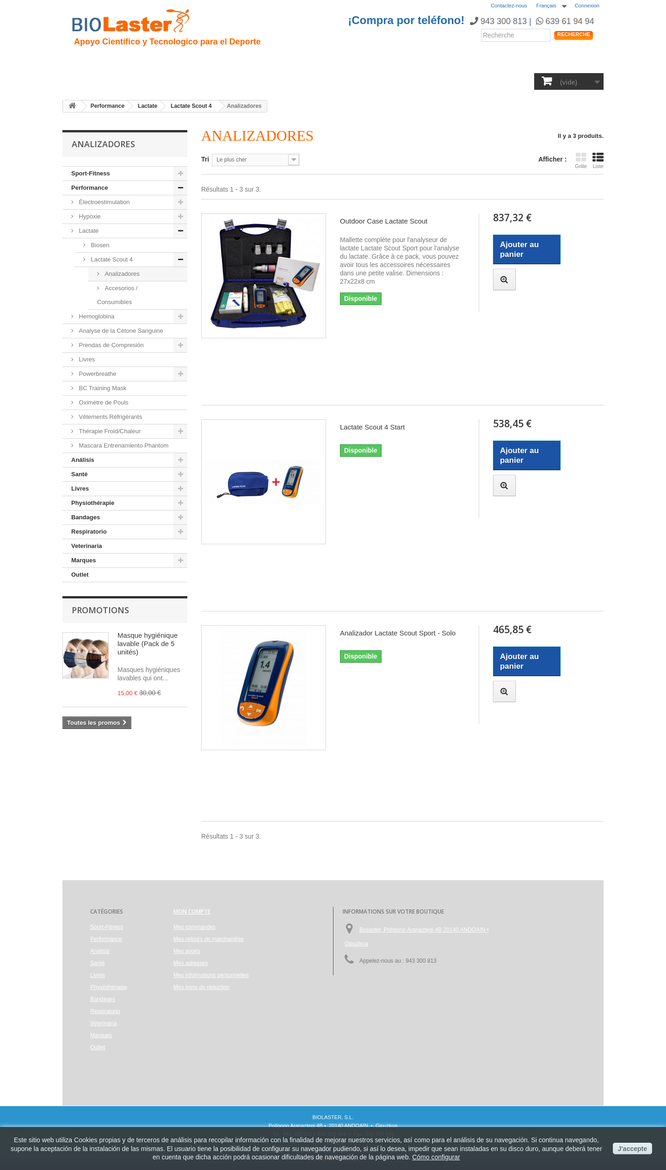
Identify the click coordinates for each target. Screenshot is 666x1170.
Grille (581, 160)
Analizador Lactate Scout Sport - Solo (398, 633)
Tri (205, 159)
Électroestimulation (103, 202)
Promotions (100, 610)
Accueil (87, 60)
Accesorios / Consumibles (117, 295)
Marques (513, 81)
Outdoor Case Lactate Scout (383, 221)
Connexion (587, 5)
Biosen (99, 245)
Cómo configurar (436, 1157)
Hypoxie (89, 216)
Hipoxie (178, 60)
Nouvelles (378, 60)
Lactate (88, 230)
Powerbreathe (97, 373)
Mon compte (191, 911)
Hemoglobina (95, 316)
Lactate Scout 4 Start (372, 427)
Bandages (368, 81)
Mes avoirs (186, 951)
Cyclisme (279, 60)
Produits (452, 60)
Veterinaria (469, 81)
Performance (328, 60)
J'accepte (632, 1148)
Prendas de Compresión (110, 345)
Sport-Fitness (97, 81)
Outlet (80, 574)
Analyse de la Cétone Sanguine (120, 330)
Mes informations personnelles (211, 975)
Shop (570, 62)
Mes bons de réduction (201, 987)
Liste (598, 160)
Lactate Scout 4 (111, 259)
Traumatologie (227, 60)
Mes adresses (190, 963)
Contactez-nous (509, 5)
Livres (267, 81)
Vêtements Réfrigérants (109, 416)
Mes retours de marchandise (208, 939)
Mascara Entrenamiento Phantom (122, 445)
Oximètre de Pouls (103, 402)
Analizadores (121, 273)
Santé (197, 81)
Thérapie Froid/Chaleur (109, 431)
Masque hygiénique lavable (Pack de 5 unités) (147, 643)
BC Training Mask (101, 388)
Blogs (416, 60)
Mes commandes (194, 927)
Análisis (231, 81)
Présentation (132, 60)
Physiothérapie (314, 81)
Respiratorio (418, 81)
